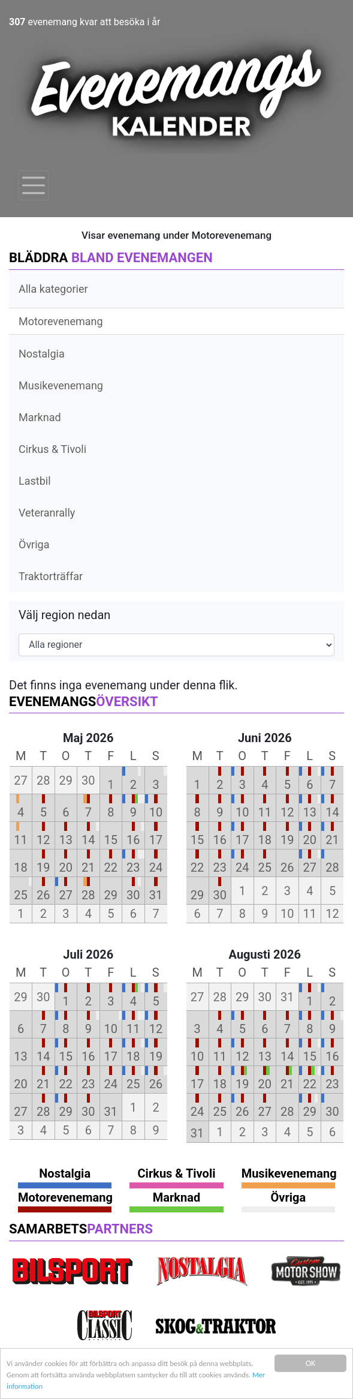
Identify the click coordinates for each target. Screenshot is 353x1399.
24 (155, 867)
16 (133, 840)
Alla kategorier (53, 289)
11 (20, 840)
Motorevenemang (61, 321)
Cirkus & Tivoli (52, 449)
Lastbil (35, 481)
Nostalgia (42, 353)
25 (20, 895)
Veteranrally (47, 512)
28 (88, 895)
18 (20, 867)
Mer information (91, 1387)
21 (88, 867)
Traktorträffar (51, 576)
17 (155, 840)
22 (110, 867)
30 (133, 895)
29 (110, 895)
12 (43, 840)
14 (88, 840)
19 (43, 867)
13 (66, 840)
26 (43, 895)
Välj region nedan (64, 615)
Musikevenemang (61, 385)
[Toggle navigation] (34, 185)
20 (66, 867)
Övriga (34, 544)
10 (155, 812)
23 (133, 867)
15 (110, 840)
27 (66, 895)
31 (155, 895)
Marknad (40, 417)
